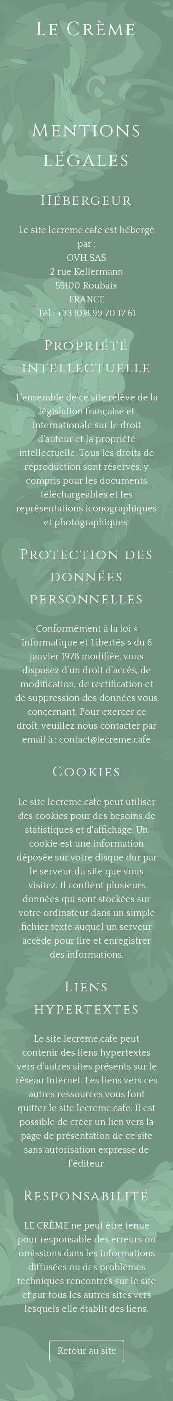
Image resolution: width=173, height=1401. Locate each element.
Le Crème (86, 29)
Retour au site (86, 1351)
